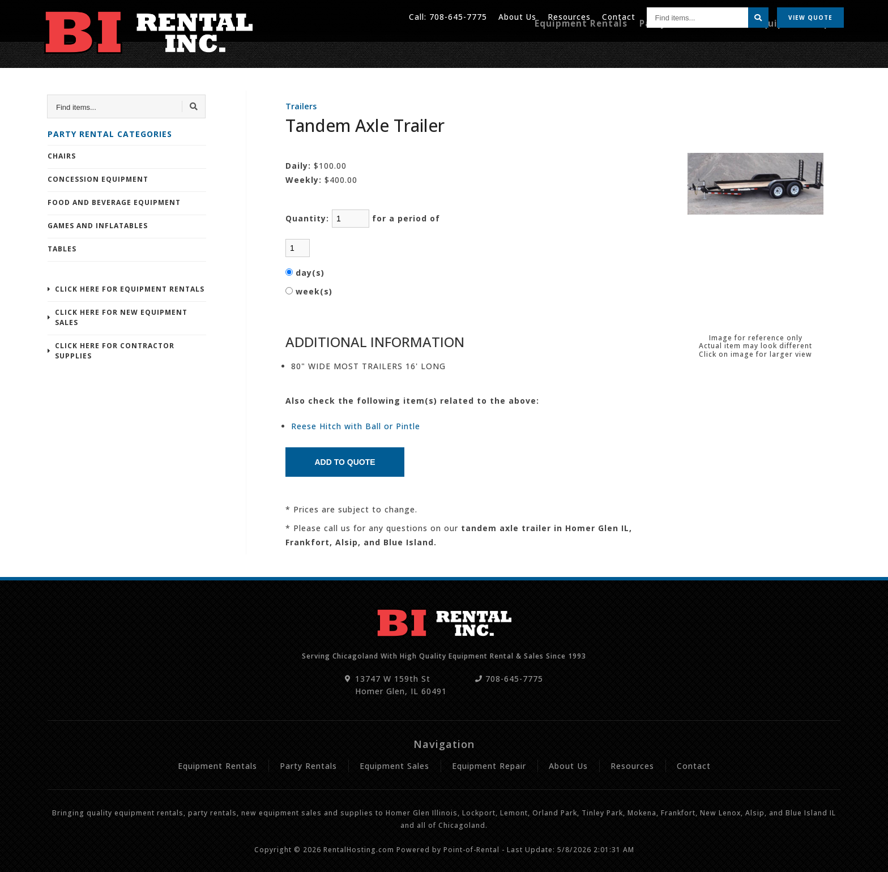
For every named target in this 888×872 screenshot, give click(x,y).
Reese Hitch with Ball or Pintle (355, 426)
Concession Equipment (98, 179)
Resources (568, 16)
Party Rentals (687, 49)
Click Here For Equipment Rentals (129, 289)
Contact (618, 16)
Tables (62, 249)
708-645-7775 (456, 16)
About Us (568, 765)
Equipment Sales (394, 765)
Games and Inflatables (98, 225)
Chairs (62, 156)
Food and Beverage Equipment (114, 202)
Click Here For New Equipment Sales (121, 317)
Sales (740, 49)
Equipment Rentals (602, 49)
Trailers (301, 106)
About (515, 16)
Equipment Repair (803, 49)
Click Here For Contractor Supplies (114, 351)
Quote (810, 17)
